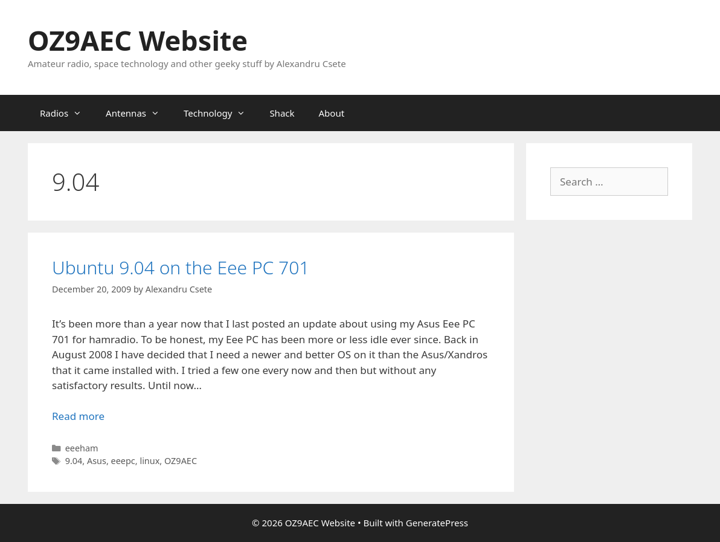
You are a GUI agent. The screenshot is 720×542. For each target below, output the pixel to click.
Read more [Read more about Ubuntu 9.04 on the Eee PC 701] (78, 416)
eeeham (81, 448)
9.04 (74, 460)
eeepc (123, 460)
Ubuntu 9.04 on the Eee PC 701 (180, 267)
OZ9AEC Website (138, 40)
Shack (281, 113)
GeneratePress (437, 523)
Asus (96, 460)
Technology (220, 113)
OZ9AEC (180, 460)
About (332, 113)
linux (149, 460)
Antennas (139, 113)
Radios (67, 113)
